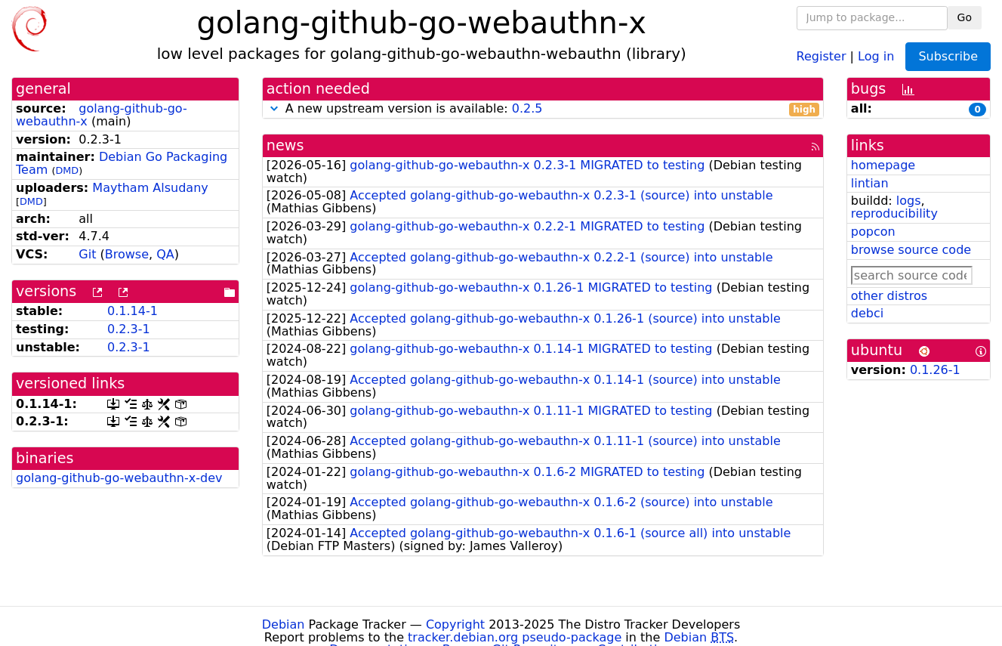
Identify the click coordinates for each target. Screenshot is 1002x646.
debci (867, 313)
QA (165, 254)
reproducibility (894, 213)
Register (821, 55)
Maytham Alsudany (150, 188)
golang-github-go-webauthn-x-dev (119, 478)
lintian (870, 183)
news (285, 145)
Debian (283, 624)
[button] (274, 108)
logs (908, 200)
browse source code (911, 250)
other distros (889, 296)
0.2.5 (527, 108)
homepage (883, 165)
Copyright (455, 624)
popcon (873, 231)
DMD (67, 170)
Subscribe (948, 56)
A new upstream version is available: (543, 109)
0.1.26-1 (935, 370)
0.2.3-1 (128, 329)
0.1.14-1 (132, 311)
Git (87, 254)
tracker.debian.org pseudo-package (514, 637)
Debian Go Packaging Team (121, 163)
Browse (127, 254)
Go (964, 17)
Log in (876, 55)
